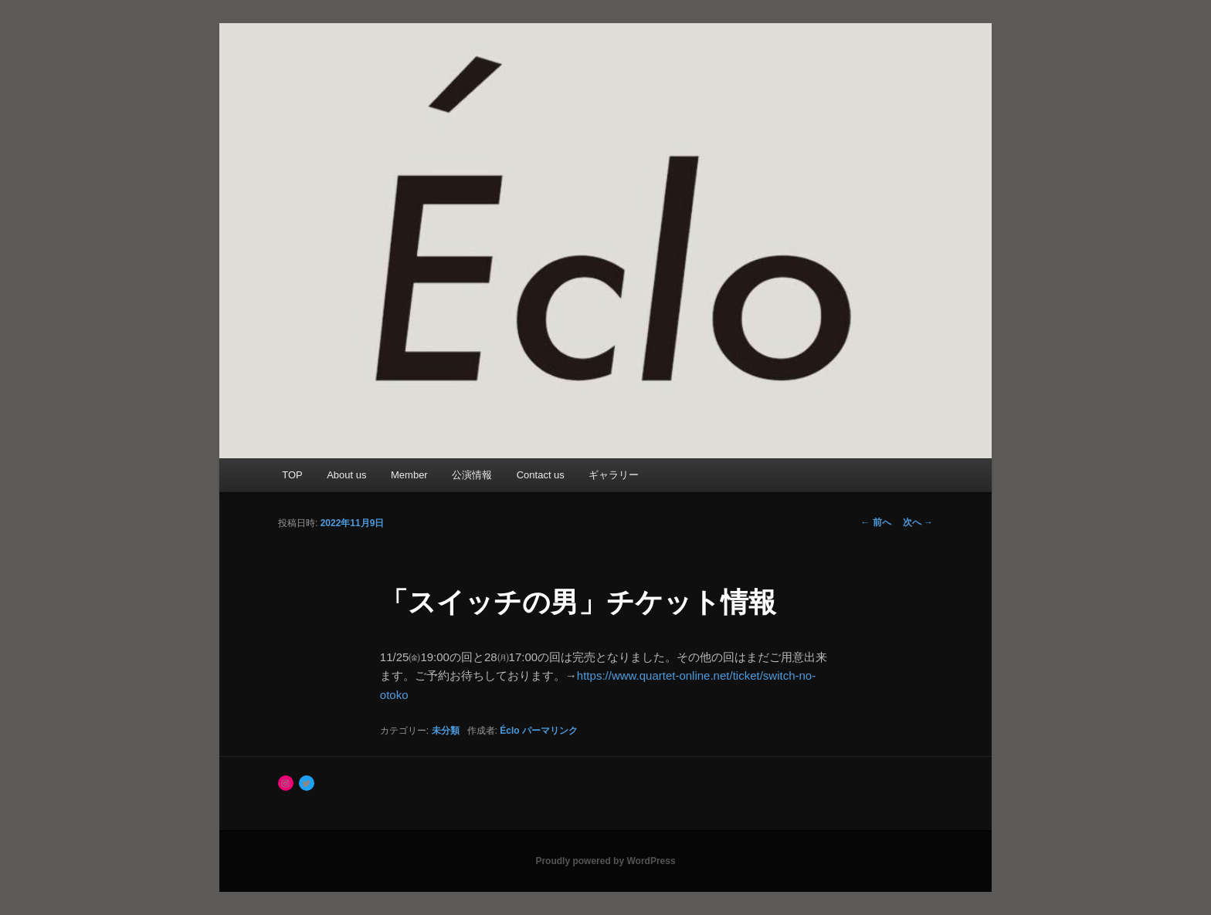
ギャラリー (614, 475)
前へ (875, 522)
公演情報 (472, 475)
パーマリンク (550, 730)
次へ (918, 522)
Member (409, 475)
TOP (292, 475)
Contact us (541, 475)
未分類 (446, 730)
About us (346, 475)
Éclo (509, 730)
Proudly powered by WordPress (605, 861)
